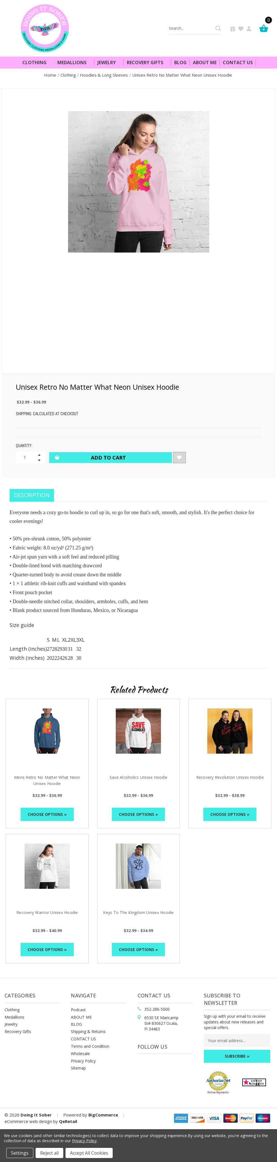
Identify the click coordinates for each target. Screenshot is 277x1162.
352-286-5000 (157, 1009)
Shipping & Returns (88, 1031)
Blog (180, 62)
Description (32, 495)
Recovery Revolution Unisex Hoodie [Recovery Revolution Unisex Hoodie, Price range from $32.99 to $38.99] (230, 777)
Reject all (49, 1153)
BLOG (76, 1024)
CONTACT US (83, 1039)
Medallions (74, 62)
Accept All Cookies (89, 1153)
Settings (20, 1153)
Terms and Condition (90, 1046)
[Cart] (265, 28)
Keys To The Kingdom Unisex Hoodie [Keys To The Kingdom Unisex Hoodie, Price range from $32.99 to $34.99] (138, 912)
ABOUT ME (81, 1017)
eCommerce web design (28, 1121)
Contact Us (238, 62)
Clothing (36, 62)
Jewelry (109, 62)
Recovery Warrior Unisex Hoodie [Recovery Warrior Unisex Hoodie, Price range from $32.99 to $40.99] (47, 912)
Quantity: (24, 445)
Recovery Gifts (147, 62)
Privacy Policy (83, 1061)
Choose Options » (47, 814)
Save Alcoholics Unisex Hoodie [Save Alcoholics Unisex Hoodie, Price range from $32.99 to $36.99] (138, 777)
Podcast (78, 1009)
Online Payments (218, 1092)
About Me (205, 62)
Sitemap (78, 1068)
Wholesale (80, 1053)
